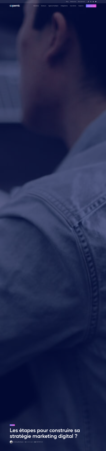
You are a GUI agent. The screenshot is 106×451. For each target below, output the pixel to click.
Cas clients (73, 6)
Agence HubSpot (53, 6)
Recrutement (81, 1)
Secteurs (43, 6)
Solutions (36, 6)
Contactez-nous (91, 6)
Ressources (73, 1)
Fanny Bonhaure (19, 442)
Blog (67, 1)
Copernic (81, 6)
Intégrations (64, 6)
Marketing (12, 425)
